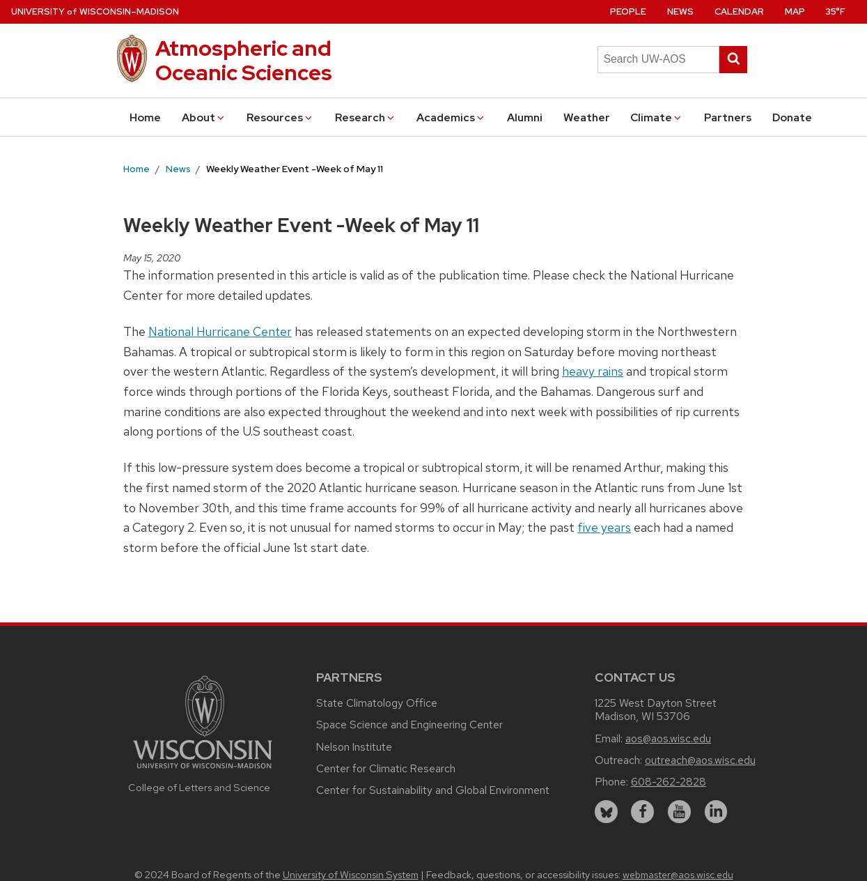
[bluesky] (606, 811)
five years (604, 527)
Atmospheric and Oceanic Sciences (243, 60)
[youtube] (679, 811)
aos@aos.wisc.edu (668, 738)
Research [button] (365, 117)
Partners (727, 117)
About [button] (204, 117)
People (628, 11)
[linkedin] (716, 811)
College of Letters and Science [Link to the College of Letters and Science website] (199, 787)
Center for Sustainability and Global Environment (432, 790)
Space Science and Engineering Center (409, 724)
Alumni (524, 117)
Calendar (739, 11)
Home (145, 117)
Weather (586, 117)
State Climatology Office (376, 703)
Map (795, 11)
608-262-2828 (668, 781)
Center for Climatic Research (385, 768)
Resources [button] (280, 117)
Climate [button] (656, 117)
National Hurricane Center (220, 331)
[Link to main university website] (202, 770)
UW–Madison (95, 11)
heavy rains (592, 371)
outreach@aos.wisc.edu (700, 760)
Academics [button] (451, 117)
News (680, 11)
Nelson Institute (354, 747)
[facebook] (642, 811)
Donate (792, 117)
